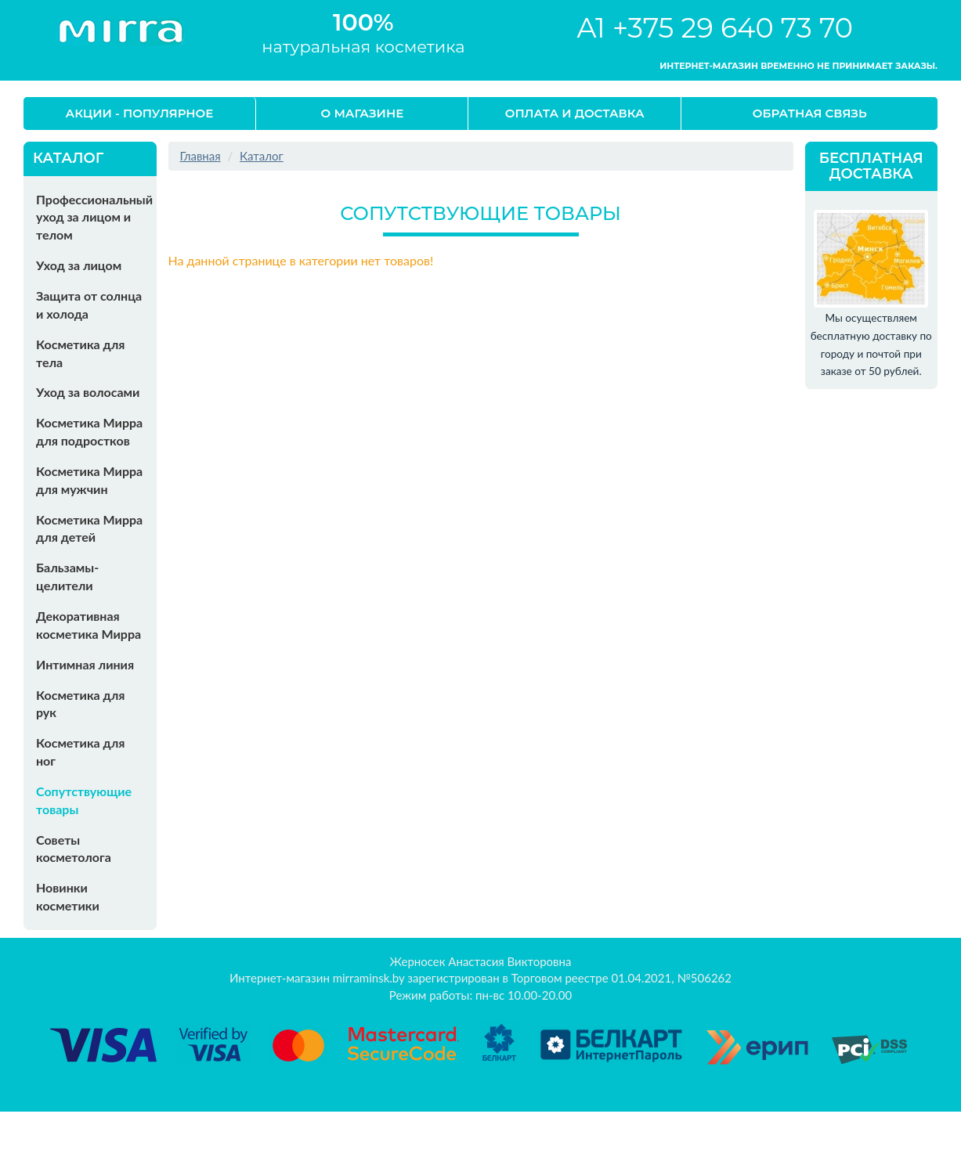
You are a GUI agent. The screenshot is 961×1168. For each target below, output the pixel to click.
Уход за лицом (78, 265)
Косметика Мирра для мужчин (89, 479)
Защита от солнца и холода (89, 304)
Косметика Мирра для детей (89, 528)
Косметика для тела (80, 353)
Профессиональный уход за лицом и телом (94, 217)
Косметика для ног (80, 751)
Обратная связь (810, 113)
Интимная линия (85, 664)
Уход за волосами (87, 391)
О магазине (362, 113)
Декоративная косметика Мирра (88, 624)
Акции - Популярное (140, 113)
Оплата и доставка (575, 113)
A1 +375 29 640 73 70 (714, 28)
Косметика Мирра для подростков (89, 431)
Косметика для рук (80, 703)
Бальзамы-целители (67, 576)
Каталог (262, 156)
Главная (200, 156)
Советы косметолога (73, 848)
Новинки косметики (67, 896)
